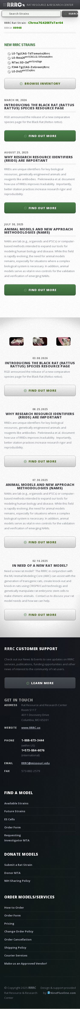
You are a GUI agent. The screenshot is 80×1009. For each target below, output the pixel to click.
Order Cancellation (18, 939)
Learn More (42, 683)
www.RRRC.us (30, 727)
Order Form (12, 827)
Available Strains (16, 803)
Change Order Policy (18, 931)
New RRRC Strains (19, 45)
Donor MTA (12, 873)
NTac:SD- (27, 62)
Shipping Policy (15, 947)
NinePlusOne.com (63, 993)
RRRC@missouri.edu (35, 763)
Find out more (43, 136)
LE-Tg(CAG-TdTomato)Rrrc (31, 53)
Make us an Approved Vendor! (25, 963)
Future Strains (14, 811)
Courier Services (15, 955)
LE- (32, 58)
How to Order (14, 907)
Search (73, 13)
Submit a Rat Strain (18, 865)
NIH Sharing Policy (17, 881)
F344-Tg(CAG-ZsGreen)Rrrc (30, 67)
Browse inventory (42, 83)
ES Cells (9, 819)
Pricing (9, 923)
